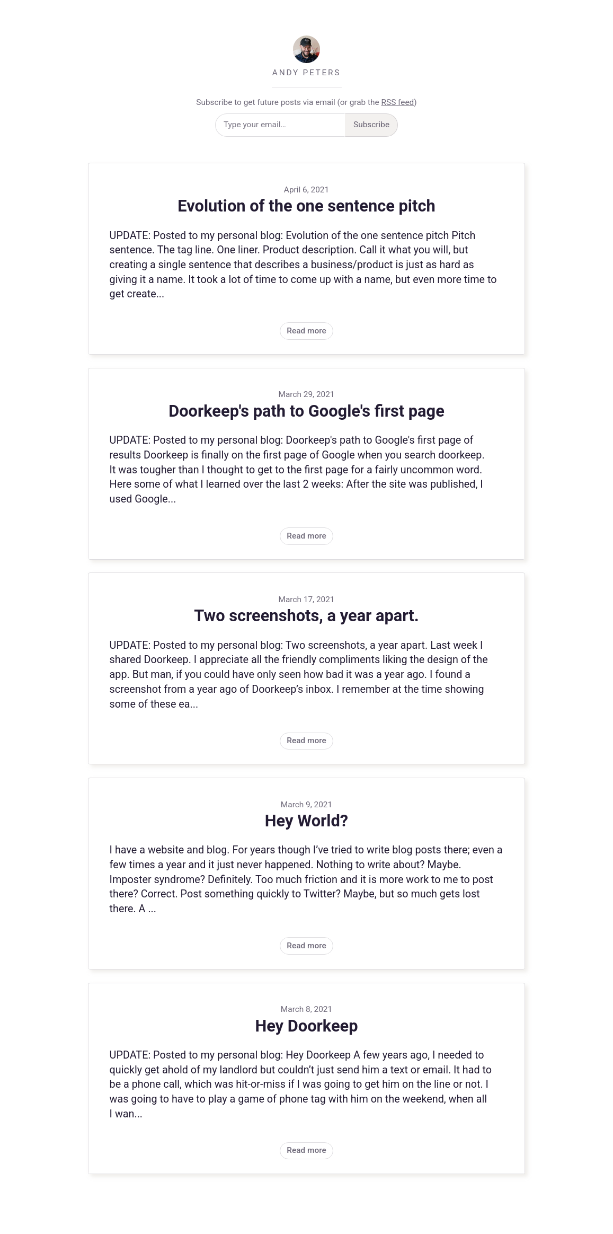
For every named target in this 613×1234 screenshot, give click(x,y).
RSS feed (397, 102)
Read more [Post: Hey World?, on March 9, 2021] (306, 873)
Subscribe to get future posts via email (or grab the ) (306, 102)
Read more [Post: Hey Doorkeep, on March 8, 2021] (306, 1078)
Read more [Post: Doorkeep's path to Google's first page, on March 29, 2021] (306, 463)
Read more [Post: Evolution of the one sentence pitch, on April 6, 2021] (306, 258)
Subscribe (371, 124)
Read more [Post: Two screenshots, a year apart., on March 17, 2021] (306, 668)
